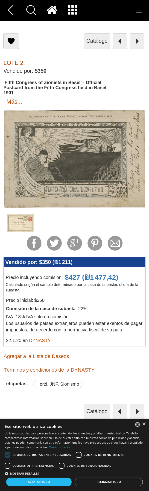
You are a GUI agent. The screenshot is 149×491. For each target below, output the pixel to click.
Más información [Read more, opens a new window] (60, 447)
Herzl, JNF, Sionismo (57, 384)
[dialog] (74, 455)
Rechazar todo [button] (108, 482)
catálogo (97, 41)
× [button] (144, 424)
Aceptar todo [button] (39, 482)
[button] (74, 473)
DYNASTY (40, 340)
